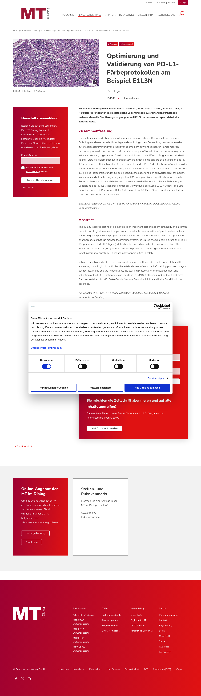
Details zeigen (156, 378)
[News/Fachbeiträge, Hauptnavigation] (92, 14)
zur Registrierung (35, 533)
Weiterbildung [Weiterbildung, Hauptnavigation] (137, 608)
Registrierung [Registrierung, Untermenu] (165, 625)
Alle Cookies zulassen (147, 387)
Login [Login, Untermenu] (162, 630)
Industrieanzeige (90, 517)
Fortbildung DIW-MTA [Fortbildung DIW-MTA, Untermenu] (141, 630)
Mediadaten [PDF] (162, 669)
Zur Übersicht (22, 446)
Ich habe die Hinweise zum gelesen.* (39, 169)
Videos (149, 3)
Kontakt (171, 3)
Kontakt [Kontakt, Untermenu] (163, 620)
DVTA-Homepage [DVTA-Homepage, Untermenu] (111, 630)
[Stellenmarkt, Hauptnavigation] (148, 14)
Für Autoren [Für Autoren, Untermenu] (165, 652)
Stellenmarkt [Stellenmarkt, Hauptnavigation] (79, 608)
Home (17, 30)
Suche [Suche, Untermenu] (162, 641)
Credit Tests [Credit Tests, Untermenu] (136, 615)
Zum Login (31, 542)
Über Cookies (113, 669)
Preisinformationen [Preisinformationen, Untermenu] (168, 615)
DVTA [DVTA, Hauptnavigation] (105, 608)
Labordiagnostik (127, 44)
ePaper (179, 669)
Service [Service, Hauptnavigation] (162, 608)
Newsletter (160, 3)
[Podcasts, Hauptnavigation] (71, 14)
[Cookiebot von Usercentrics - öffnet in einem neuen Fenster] (156, 306)
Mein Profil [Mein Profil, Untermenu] (164, 636)
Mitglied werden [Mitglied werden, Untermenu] (110, 625)
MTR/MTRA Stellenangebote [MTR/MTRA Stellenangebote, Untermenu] (81, 640)
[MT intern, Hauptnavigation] (112, 14)
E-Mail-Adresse (29, 155)
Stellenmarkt (88, 512)
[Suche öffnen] (184, 13)
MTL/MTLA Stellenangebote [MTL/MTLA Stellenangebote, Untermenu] (81, 631)
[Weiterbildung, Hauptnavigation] (168, 14)
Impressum (55, 347)
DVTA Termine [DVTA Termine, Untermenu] (137, 625)
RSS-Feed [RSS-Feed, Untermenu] (164, 646)
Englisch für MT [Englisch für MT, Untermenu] (138, 620)
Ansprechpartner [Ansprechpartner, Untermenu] (110, 620)
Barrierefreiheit (132, 669)
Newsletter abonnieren (40, 180)
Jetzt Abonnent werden (104, 428)
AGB (146, 669)
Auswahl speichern (101, 387)
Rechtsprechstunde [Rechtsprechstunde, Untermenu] (111, 615)
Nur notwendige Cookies (54, 387)
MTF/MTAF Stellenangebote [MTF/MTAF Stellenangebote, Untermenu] (81, 622)
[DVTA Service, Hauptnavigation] (129, 14)
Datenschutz (38, 347)
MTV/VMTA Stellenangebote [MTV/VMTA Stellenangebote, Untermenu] (81, 649)
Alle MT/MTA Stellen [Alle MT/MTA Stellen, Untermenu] (83, 615)
